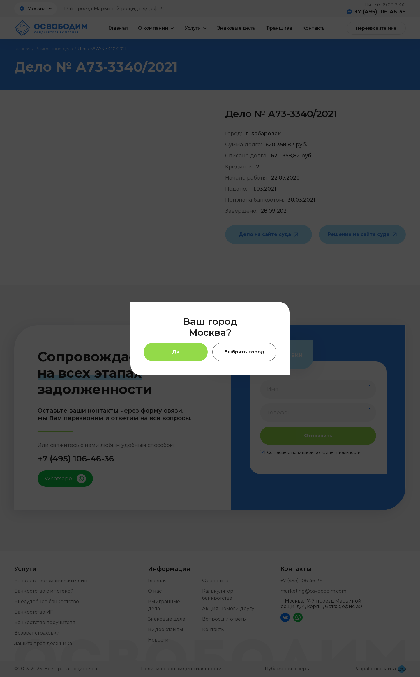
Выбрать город (244, 352)
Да (175, 352)
